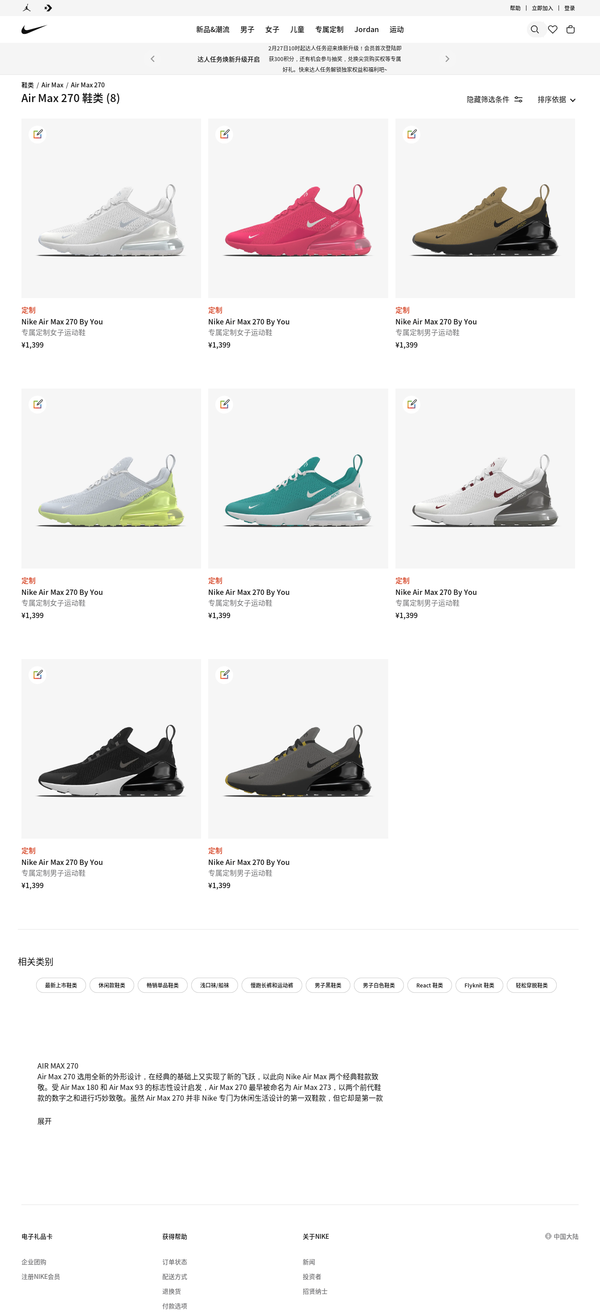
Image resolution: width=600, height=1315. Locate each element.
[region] (58, 222)
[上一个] (152, 59)
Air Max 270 (88, 85)
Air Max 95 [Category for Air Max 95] (40, 194)
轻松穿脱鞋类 (210, 889)
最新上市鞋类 (159, 869)
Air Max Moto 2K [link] (50, 250)
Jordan (366, 29)
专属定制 (329, 29)
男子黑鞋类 (425, 869)
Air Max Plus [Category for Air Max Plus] (44, 236)
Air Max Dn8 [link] (43, 138)
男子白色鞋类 (476, 869)
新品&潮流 (213, 29)
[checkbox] (62, 308)
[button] (64, 288)
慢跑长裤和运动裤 (369, 869)
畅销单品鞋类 (260, 869)
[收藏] (553, 29)
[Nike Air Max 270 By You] (208, 189)
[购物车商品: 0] (571, 29)
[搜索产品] (506, 29)
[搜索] (471, 29)
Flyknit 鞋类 (158, 889)
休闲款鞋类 (209, 869)
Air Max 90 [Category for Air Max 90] (40, 179)
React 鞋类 (527, 869)
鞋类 (27, 85)
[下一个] (447, 59)
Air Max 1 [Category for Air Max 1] (38, 166)
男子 (247, 29)
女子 (272, 29)
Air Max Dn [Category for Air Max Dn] (41, 151)
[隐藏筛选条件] (501, 99)
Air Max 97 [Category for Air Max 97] (40, 208)
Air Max (52, 85)
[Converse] (48, 8)
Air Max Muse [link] (45, 123)
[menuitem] (138, 1267)
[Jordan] (26, 8)
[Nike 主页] (34, 29)
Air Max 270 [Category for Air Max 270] (42, 222)
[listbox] (557, 99)
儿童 (297, 29)
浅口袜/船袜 (312, 869)
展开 (160, 1024)
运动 (397, 29)
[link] (153, 134)
